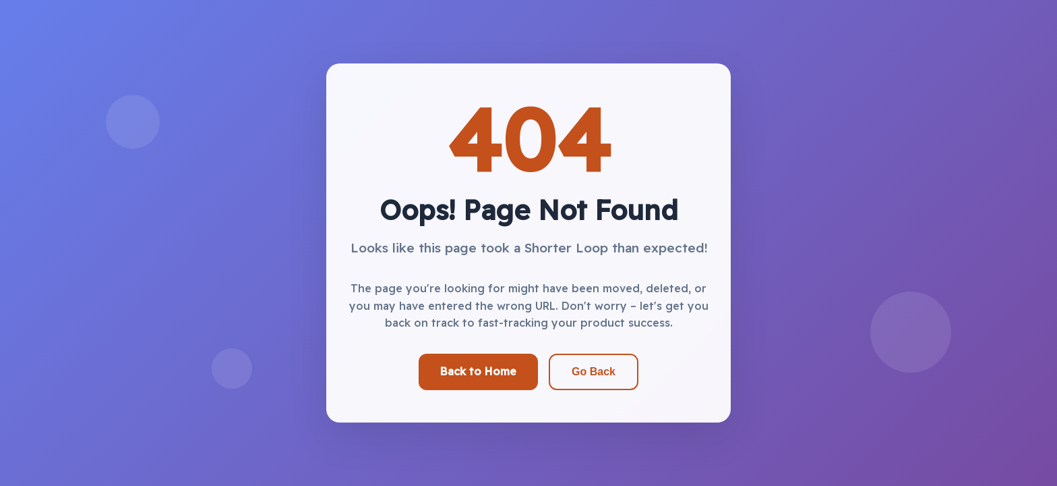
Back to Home (478, 371)
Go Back (593, 371)
